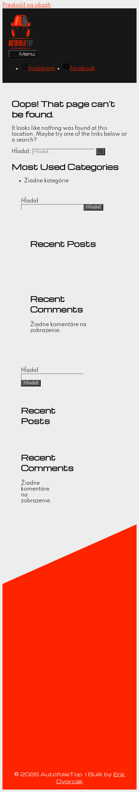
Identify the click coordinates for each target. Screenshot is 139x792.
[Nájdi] (100, 151)
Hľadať (30, 201)
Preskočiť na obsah (26, 5)
